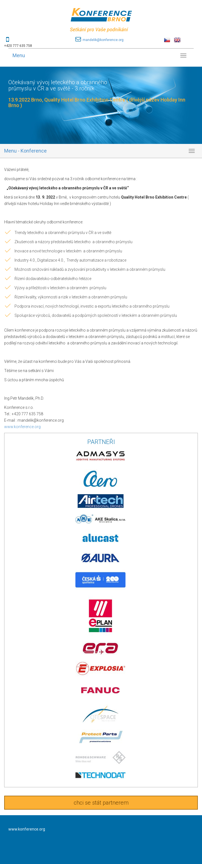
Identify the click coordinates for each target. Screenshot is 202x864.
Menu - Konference (25, 151)
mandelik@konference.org (103, 40)
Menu (19, 55)
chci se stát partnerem (101, 802)
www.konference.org (22, 426)
